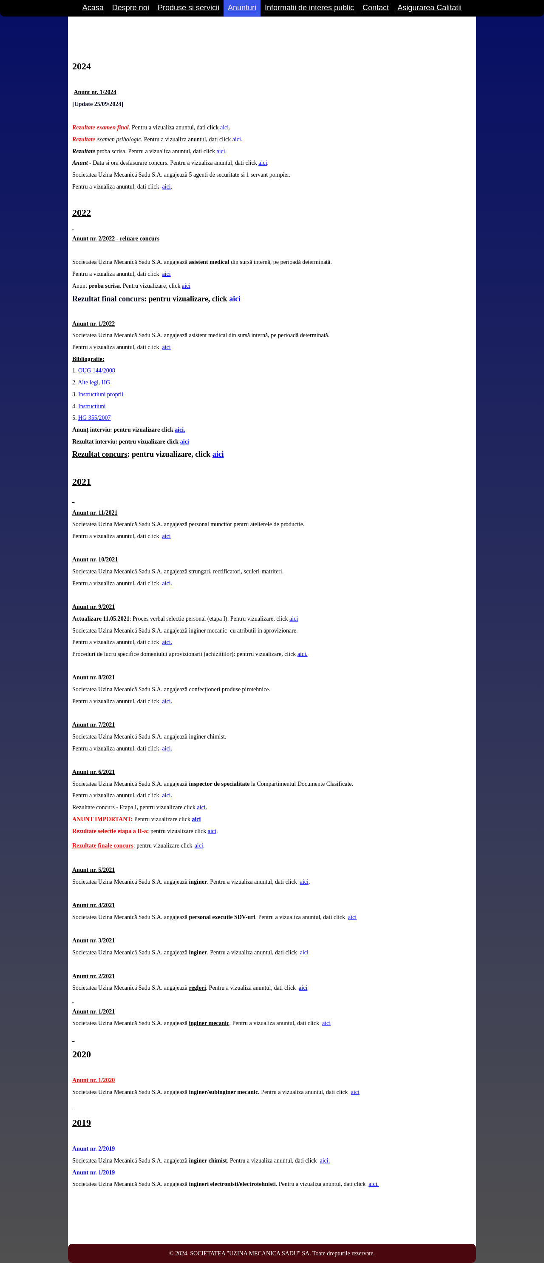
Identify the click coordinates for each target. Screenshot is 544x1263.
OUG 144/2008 (96, 370)
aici (224, 127)
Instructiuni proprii (100, 394)
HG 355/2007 (94, 418)
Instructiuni (92, 406)
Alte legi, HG (94, 382)
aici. (237, 139)
